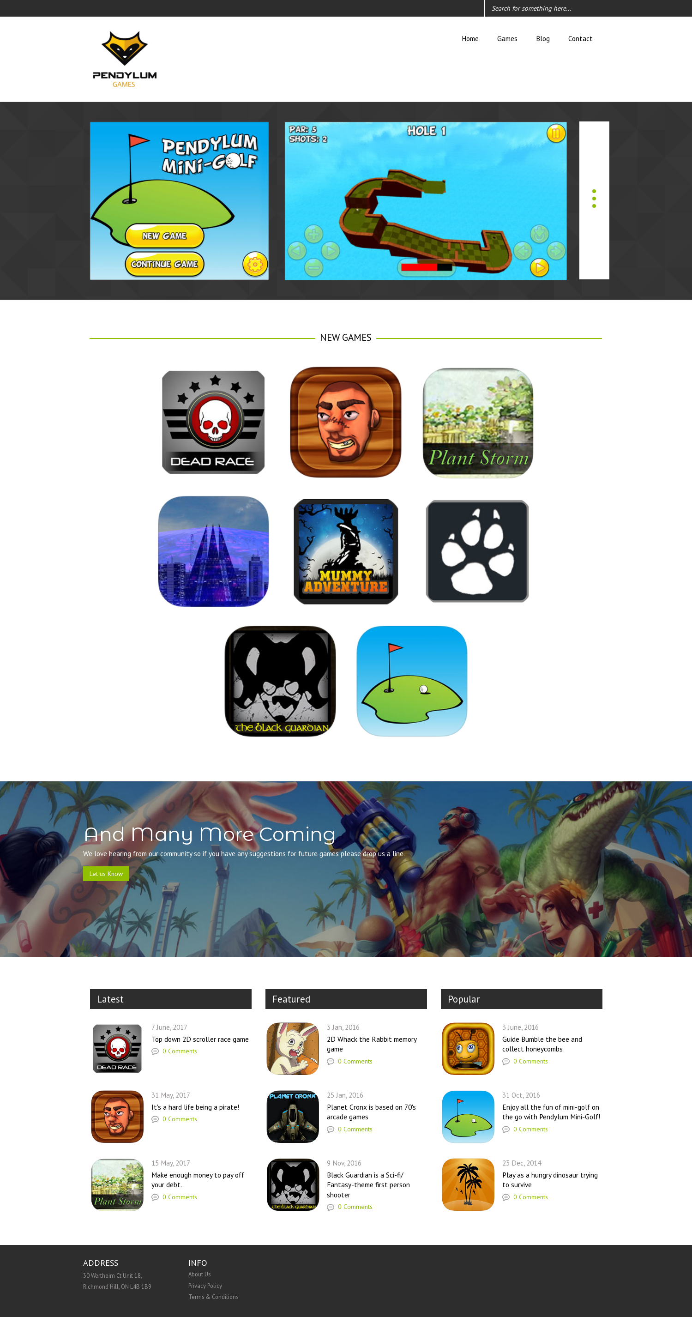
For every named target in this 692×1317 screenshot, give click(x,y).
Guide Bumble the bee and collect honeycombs (542, 1044)
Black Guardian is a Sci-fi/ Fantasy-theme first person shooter (368, 1184)
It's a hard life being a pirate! (195, 1107)
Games (507, 38)
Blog (543, 38)
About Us (199, 1274)
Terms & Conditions (213, 1296)
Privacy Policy (205, 1285)
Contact (580, 38)
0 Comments (174, 1051)
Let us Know (106, 874)
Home (470, 38)
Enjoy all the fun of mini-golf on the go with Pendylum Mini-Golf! (551, 1112)
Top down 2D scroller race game (200, 1039)
